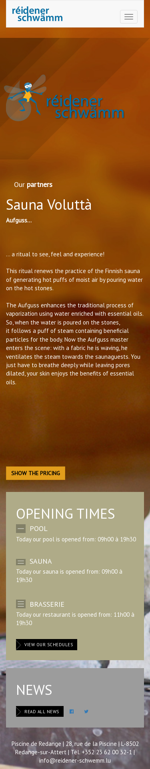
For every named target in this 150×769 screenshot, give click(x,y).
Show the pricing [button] (35, 473)
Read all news (41, 711)
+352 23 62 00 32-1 (107, 752)
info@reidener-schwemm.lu (75, 760)
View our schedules (48, 644)
